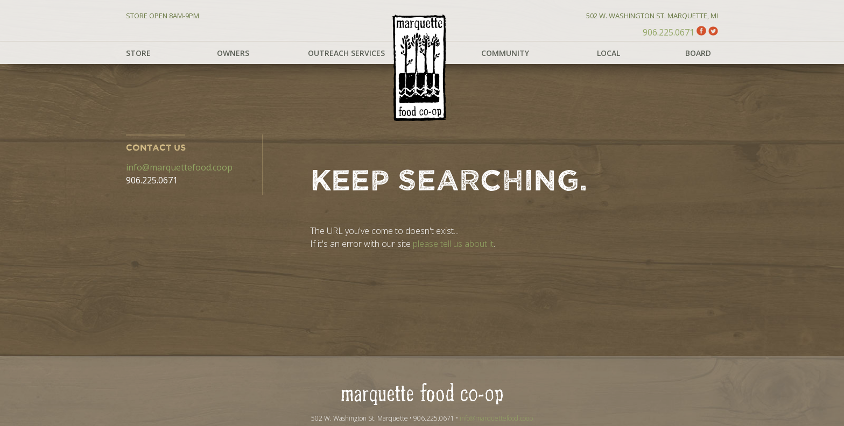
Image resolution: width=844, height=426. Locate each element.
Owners (233, 53)
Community (505, 53)
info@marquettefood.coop (179, 167)
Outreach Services (346, 53)
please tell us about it (453, 244)
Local (608, 53)
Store (138, 53)
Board (698, 53)
